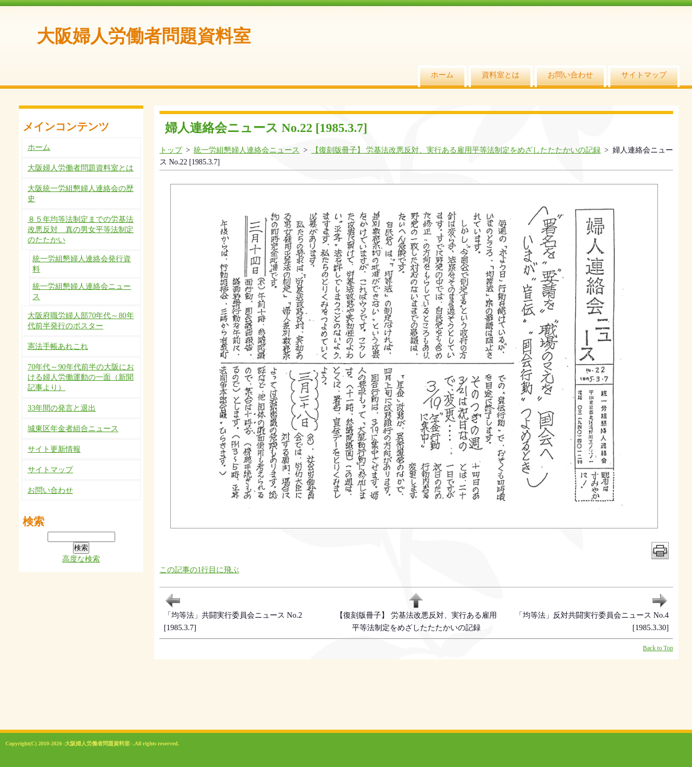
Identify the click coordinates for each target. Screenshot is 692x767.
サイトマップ (644, 74)
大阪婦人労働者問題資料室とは (81, 167)
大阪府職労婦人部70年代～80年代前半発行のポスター (81, 320)
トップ (170, 150)
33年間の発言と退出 (62, 408)
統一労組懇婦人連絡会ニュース (247, 150)
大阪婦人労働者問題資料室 (144, 36)
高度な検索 (81, 558)
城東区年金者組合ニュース (73, 428)
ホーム (442, 74)
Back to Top (658, 648)
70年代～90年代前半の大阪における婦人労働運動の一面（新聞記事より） (81, 377)
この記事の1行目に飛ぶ (199, 569)
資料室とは (501, 74)
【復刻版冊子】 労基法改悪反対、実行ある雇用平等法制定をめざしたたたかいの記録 (456, 150)
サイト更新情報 (54, 449)
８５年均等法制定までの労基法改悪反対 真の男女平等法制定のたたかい (81, 229)
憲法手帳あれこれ (58, 346)
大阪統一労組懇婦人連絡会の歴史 (81, 193)
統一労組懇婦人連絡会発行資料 (81, 263)
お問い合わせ (570, 74)
